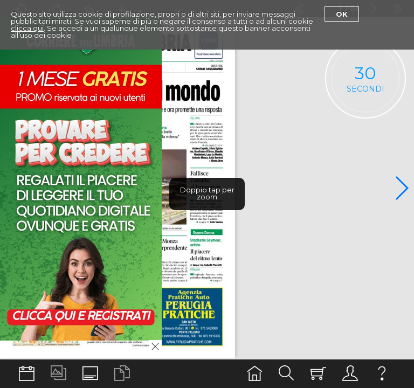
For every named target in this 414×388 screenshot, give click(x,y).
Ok (342, 14)
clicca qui (27, 28)
